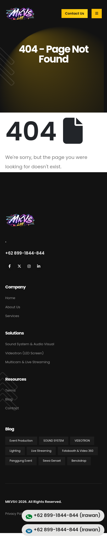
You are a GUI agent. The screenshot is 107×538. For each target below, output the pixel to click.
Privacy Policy (15, 514)
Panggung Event (21, 461)
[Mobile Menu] (97, 13)
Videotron (82, 441)
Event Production (21, 441)
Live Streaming (41, 451)
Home (10, 297)
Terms (10, 390)
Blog (9, 399)
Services (12, 315)
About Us (12, 307)
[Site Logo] (19, 14)
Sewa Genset (52, 461)
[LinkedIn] (38, 266)
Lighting (15, 451)
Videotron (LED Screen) (24, 353)
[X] (19, 266)
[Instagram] (29, 266)
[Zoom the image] (19, 216)
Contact (12, 408)
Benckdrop (78, 461)
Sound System (53, 441)
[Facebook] (9, 266)
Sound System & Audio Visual (29, 344)
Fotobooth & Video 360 (77, 451)
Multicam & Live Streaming (27, 362)
